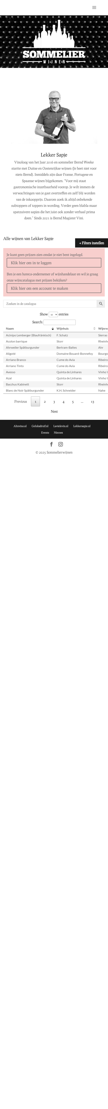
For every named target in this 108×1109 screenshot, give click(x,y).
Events (45, 432)
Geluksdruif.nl (40, 426)
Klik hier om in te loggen (31, 262)
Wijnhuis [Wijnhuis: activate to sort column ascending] (63, 328)
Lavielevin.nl (60, 426)
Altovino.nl (20, 426)
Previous (20, 401)
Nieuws (58, 432)
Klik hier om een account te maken (39, 288)
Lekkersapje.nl (81, 426)
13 (92, 401)
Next (54, 411)
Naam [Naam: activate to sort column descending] (10, 328)
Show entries (54, 314)
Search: (54, 322)
